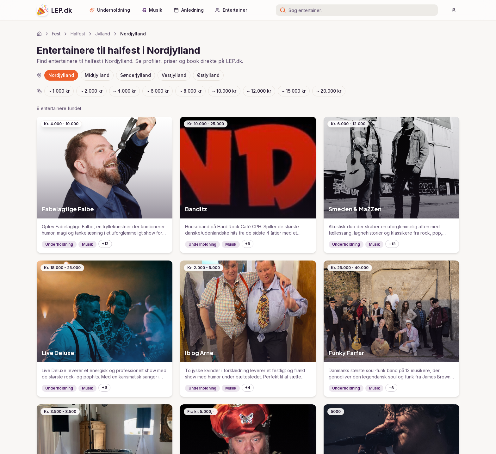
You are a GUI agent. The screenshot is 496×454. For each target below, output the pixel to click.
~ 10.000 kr (224, 91)
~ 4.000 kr (124, 91)
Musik (151, 10)
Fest (56, 33)
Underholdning (110, 10)
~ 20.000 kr (328, 91)
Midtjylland (97, 75)
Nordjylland (61, 75)
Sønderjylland (135, 75)
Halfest (78, 33)
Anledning (189, 10)
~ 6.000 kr (157, 91)
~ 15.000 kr (294, 91)
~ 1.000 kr (59, 91)
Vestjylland (174, 75)
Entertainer (231, 10)
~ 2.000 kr (91, 91)
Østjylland (208, 75)
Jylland (102, 33)
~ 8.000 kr (190, 91)
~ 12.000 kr (259, 91)
